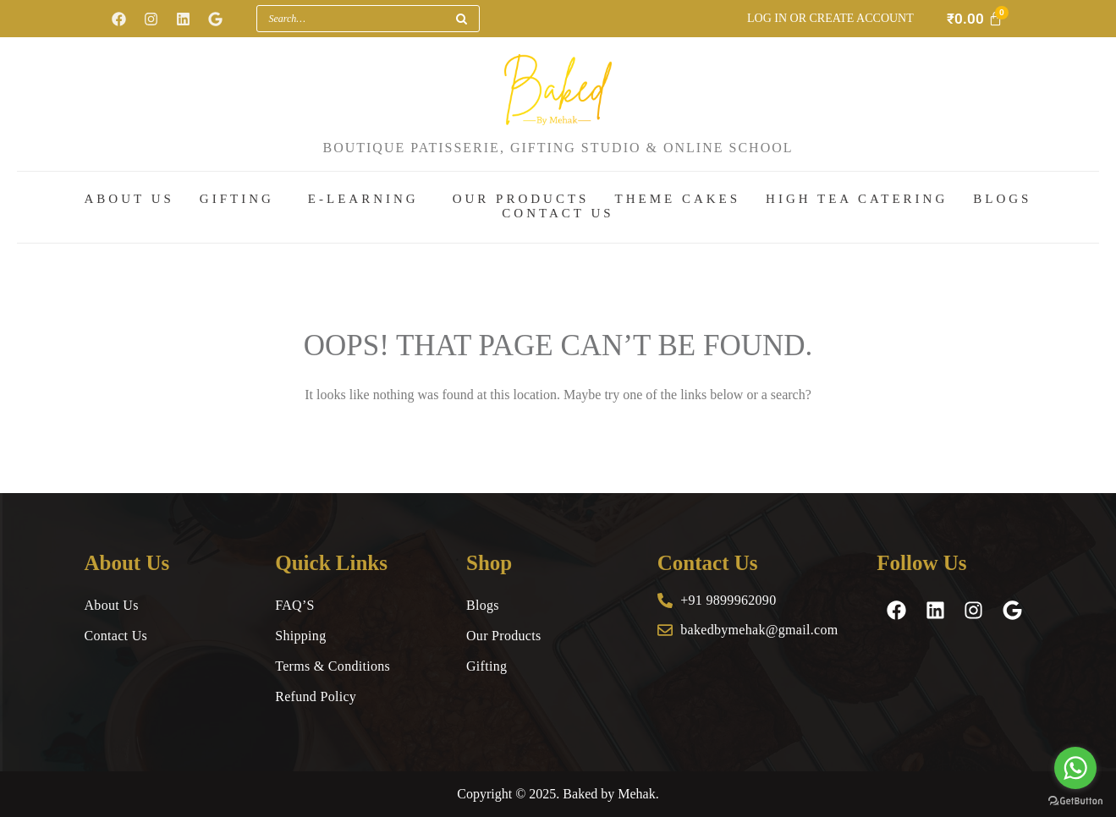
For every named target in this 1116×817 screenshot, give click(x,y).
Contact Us (557, 213)
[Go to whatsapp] (1075, 768)
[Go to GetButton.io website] (1075, 800)
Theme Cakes (677, 199)
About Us (129, 199)
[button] (241, 200)
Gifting (237, 199)
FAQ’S (295, 605)
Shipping (300, 635)
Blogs (1002, 199)
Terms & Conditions (332, 666)
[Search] (461, 18)
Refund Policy (315, 696)
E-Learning (363, 199)
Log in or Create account (830, 18)
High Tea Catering (857, 199)
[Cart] (974, 19)
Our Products (521, 199)
